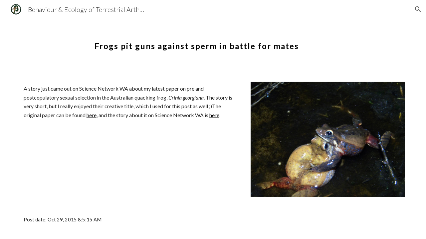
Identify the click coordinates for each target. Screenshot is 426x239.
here (92, 115)
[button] (418, 9)
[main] (196, 41)
